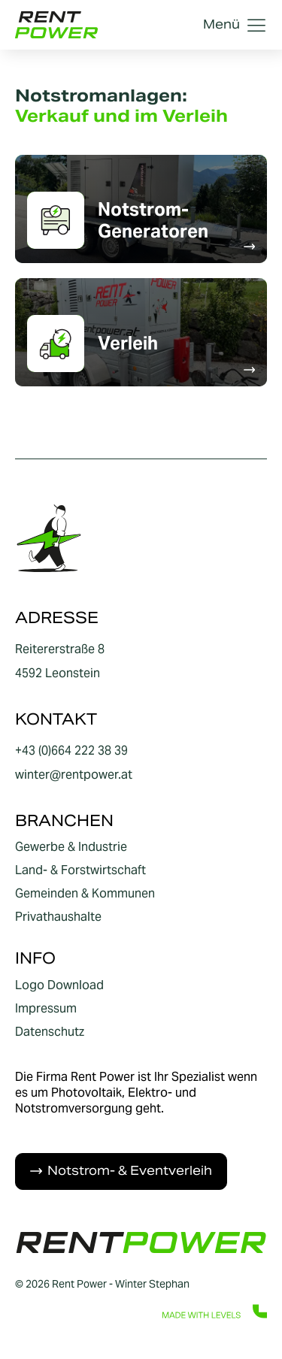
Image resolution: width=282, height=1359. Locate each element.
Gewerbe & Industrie (71, 847)
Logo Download (59, 985)
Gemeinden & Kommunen (85, 893)
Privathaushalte (58, 917)
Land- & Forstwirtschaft (80, 870)
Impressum (46, 1008)
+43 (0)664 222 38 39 (71, 750)
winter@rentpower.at (73, 774)
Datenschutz (49, 1032)
